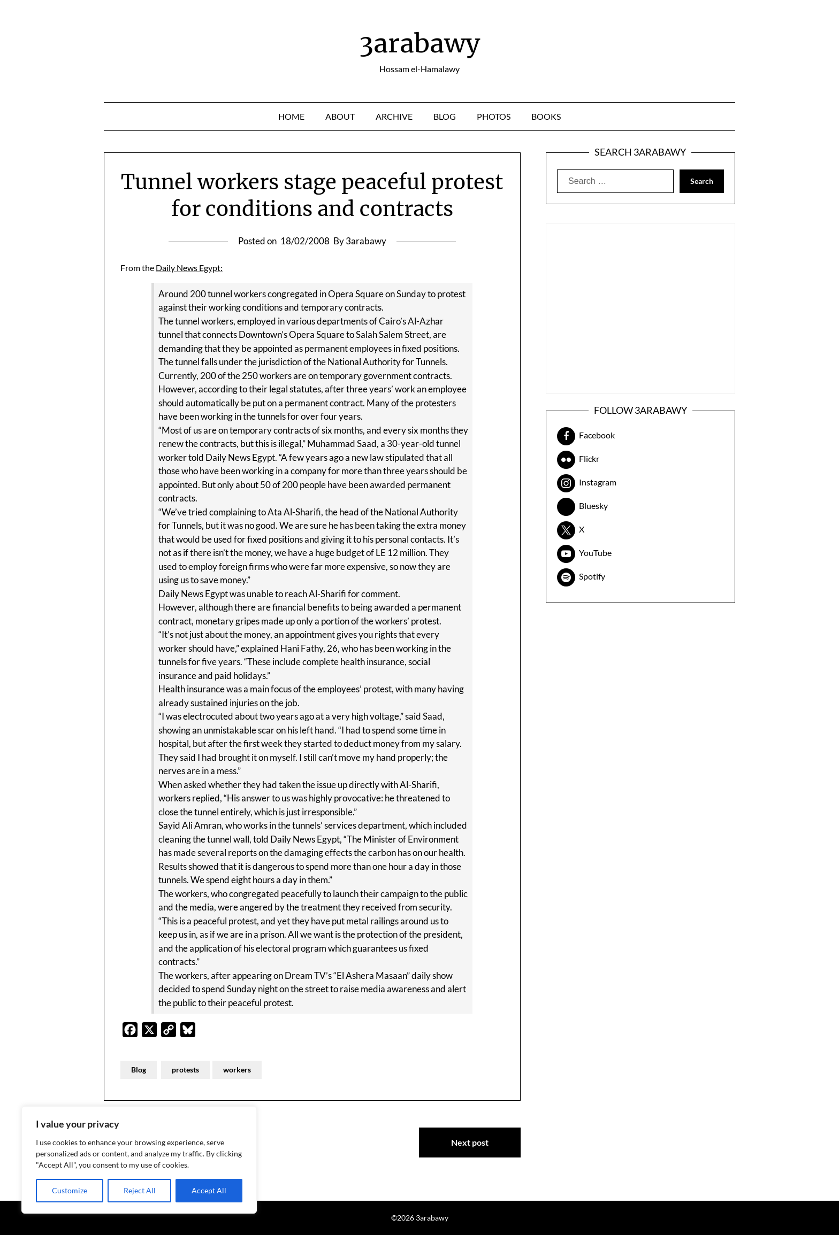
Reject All (140, 1190)
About (340, 116)
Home (291, 116)
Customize (69, 1190)
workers (237, 1069)
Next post (470, 1142)
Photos (493, 116)
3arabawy (419, 43)
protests (185, 1069)
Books (546, 116)
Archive (394, 116)
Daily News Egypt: (189, 268)
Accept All (209, 1190)
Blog (444, 116)
